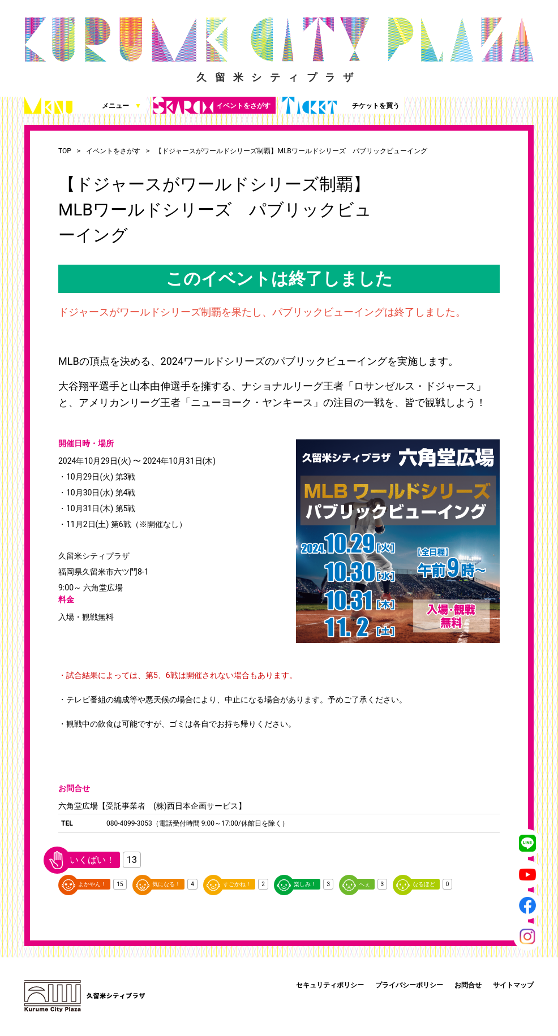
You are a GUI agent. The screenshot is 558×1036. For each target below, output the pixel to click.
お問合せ (468, 985)
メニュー (82, 105)
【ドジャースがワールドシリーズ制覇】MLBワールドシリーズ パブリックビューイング (291, 151)
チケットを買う (341, 105)
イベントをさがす (212, 105)
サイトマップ (513, 985)
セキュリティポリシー (330, 985)
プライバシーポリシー (409, 985)
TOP (64, 151)
